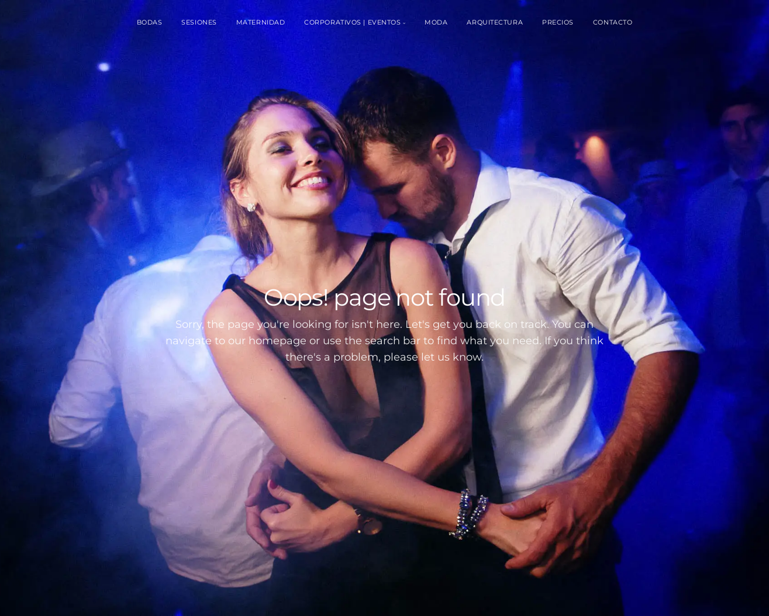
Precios (558, 22)
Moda (436, 22)
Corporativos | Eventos (352, 22)
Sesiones (198, 22)
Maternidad (260, 22)
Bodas (150, 22)
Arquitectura (495, 22)
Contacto (612, 22)
